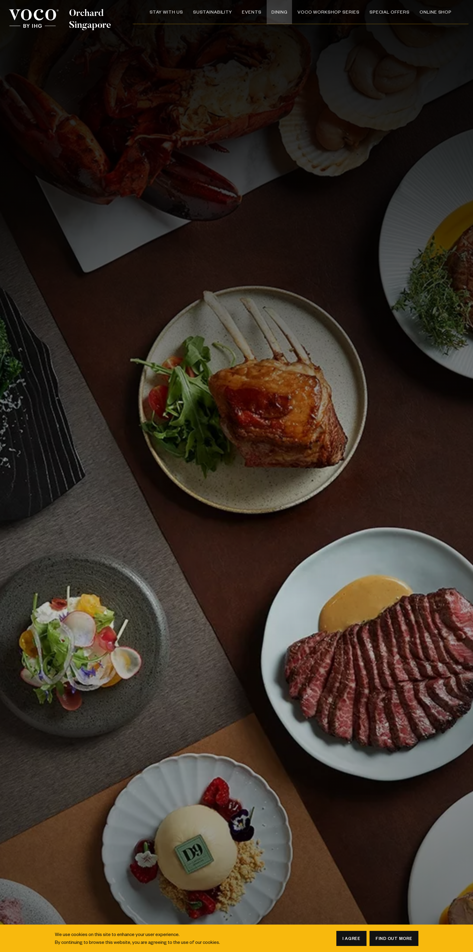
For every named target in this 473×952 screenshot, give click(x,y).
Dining (279, 12)
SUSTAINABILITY (212, 12)
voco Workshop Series (328, 12)
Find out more (394, 938)
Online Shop (436, 12)
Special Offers (390, 12)
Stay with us (166, 12)
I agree (351, 938)
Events (252, 12)
